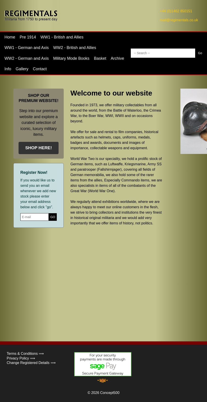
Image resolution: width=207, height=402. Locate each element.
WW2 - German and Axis (26, 58)
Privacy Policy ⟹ (21, 358)
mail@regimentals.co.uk (179, 20)
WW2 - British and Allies (74, 47)
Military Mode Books (71, 58)
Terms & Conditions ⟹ (25, 353)
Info (7, 69)
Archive (117, 58)
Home (9, 37)
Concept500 (109, 393)
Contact (40, 69)
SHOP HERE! (38, 147)
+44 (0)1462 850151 (176, 11)
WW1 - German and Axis (26, 47)
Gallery (22, 69)
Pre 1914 (28, 37)
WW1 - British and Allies (61, 37)
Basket (100, 58)
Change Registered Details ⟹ (31, 363)
